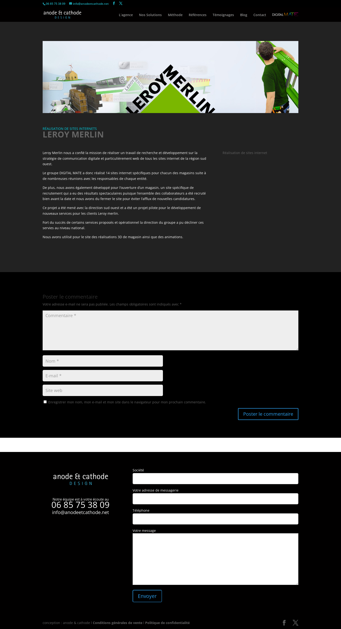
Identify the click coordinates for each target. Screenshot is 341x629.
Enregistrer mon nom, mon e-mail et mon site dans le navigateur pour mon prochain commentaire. (127, 402)
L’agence (126, 15)
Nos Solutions (150, 15)
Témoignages (223, 15)
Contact (259, 15)
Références (197, 15)
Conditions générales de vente (117, 622)
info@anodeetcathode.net (80, 512)
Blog (243, 15)
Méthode (175, 15)
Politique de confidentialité (167, 622)
